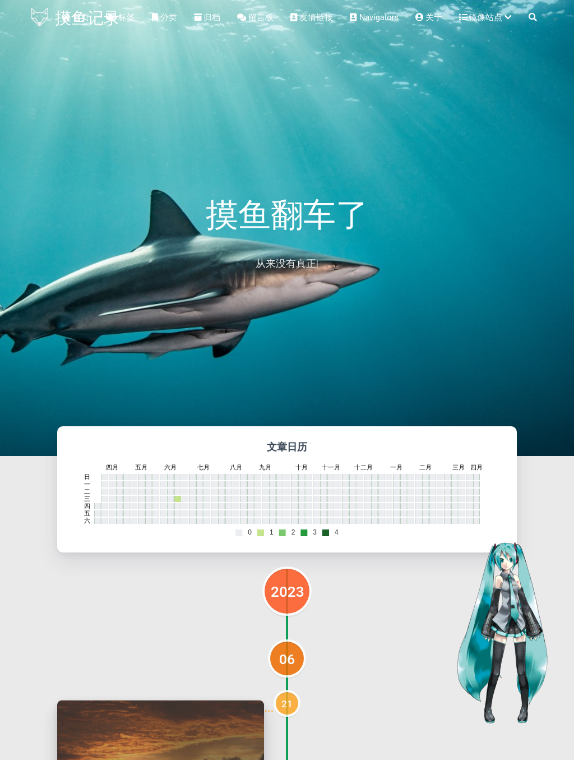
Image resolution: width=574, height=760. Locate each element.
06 (287, 659)
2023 (287, 591)
